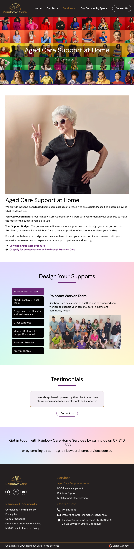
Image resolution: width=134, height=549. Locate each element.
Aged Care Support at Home (73, 483)
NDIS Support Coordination (72, 498)
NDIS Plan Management (70, 488)
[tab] (28, 291)
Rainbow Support (67, 493)
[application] (74, 8)
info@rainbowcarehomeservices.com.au (82, 451)
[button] (121, 8)
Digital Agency (121, 545)
